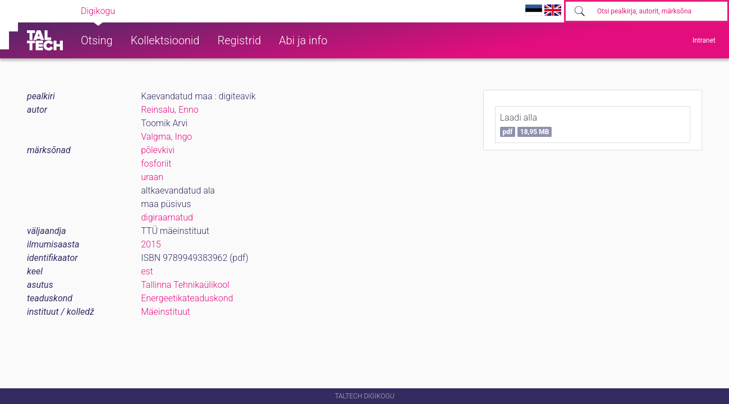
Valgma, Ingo (166, 136)
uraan (152, 177)
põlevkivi (158, 150)
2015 (151, 244)
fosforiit (156, 163)
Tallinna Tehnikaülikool (185, 284)
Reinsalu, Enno (170, 109)
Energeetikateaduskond (187, 298)
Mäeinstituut (165, 311)
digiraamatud (167, 217)
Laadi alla (526, 124)
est (147, 271)
